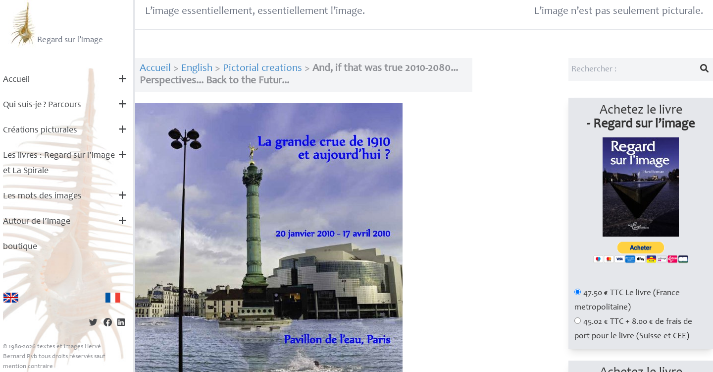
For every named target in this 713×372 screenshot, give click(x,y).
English (196, 68)
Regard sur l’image (55, 24)
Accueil (16, 79)
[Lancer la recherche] (704, 69)
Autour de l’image (36, 221)
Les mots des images (42, 196)
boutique (20, 247)
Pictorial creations (262, 68)
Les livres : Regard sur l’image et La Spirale (59, 163)
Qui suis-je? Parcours (42, 105)
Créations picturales (40, 130)
